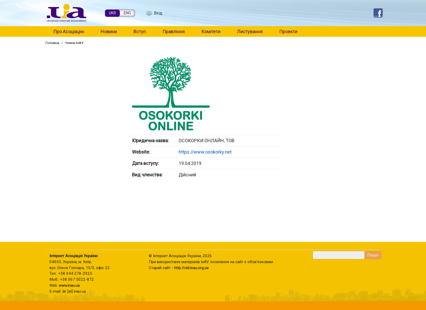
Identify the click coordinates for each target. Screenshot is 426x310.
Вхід (158, 13)
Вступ (140, 31)
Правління (174, 31)
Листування (250, 31)
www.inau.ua (69, 285)
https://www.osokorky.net (205, 152)
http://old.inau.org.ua (191, 267)
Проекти (288, 31)
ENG (127, 13)
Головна (52, 43)
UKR (112, 13)
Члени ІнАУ (74, 43)
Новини (109, 31)
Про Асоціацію (68, 31)
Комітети (211, 31)
